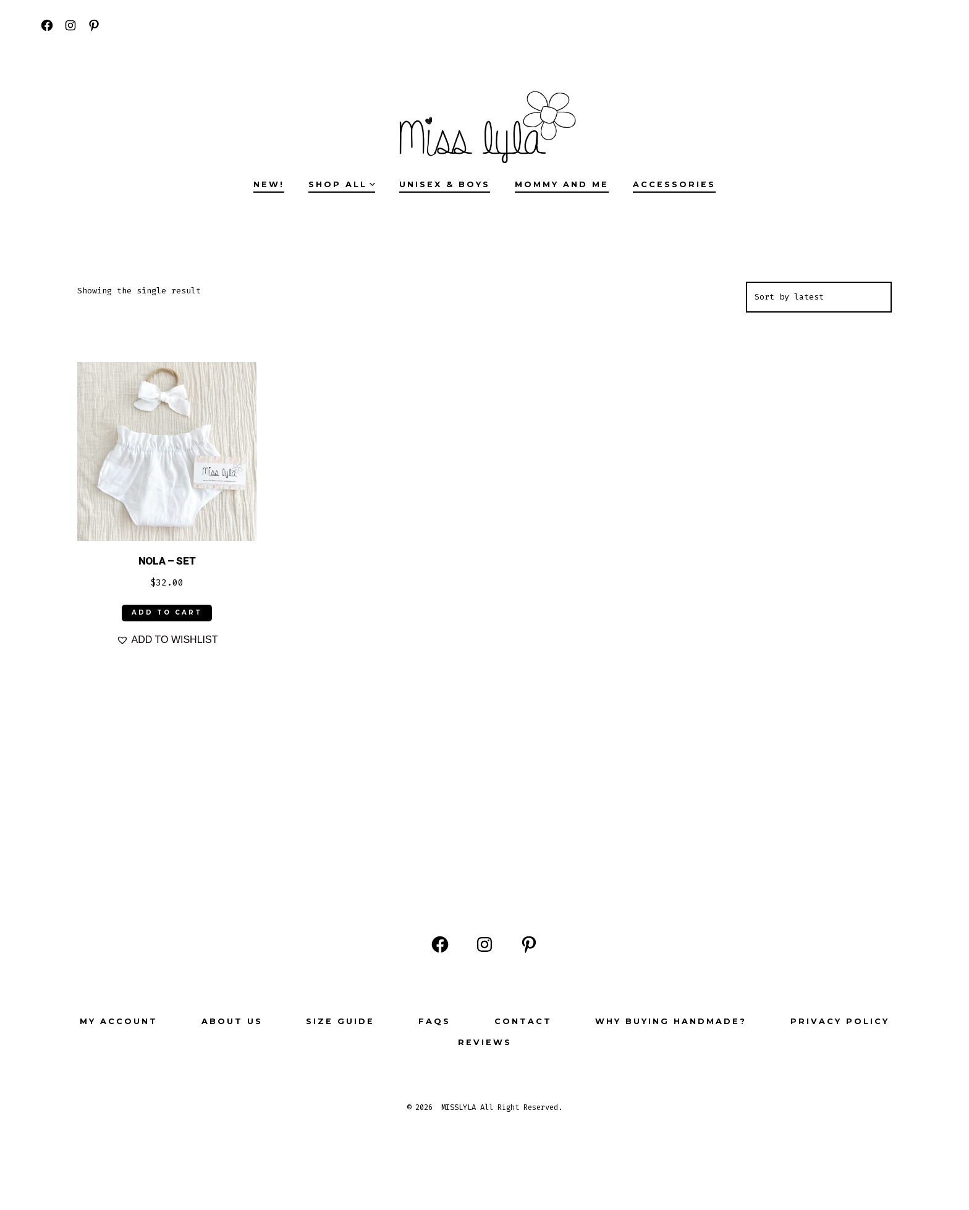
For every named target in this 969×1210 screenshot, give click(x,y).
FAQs (434, 1021)
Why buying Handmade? (671, 1021)
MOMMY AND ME (562, 184)
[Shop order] (819, 297)
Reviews (485, 1042)
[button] (167, 640)
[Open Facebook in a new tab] (47, 25)
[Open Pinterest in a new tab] (94, 25)
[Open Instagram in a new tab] (70, 25)
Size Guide (340, 1021)
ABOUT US (232, 1021)
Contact (523, 1021)
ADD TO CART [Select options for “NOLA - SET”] (167, 612)
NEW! (268, 184)
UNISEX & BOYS (444, 184)
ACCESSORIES (674, 184)
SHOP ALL (341, 184)
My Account (119, 1021)
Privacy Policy (839, 1021)
